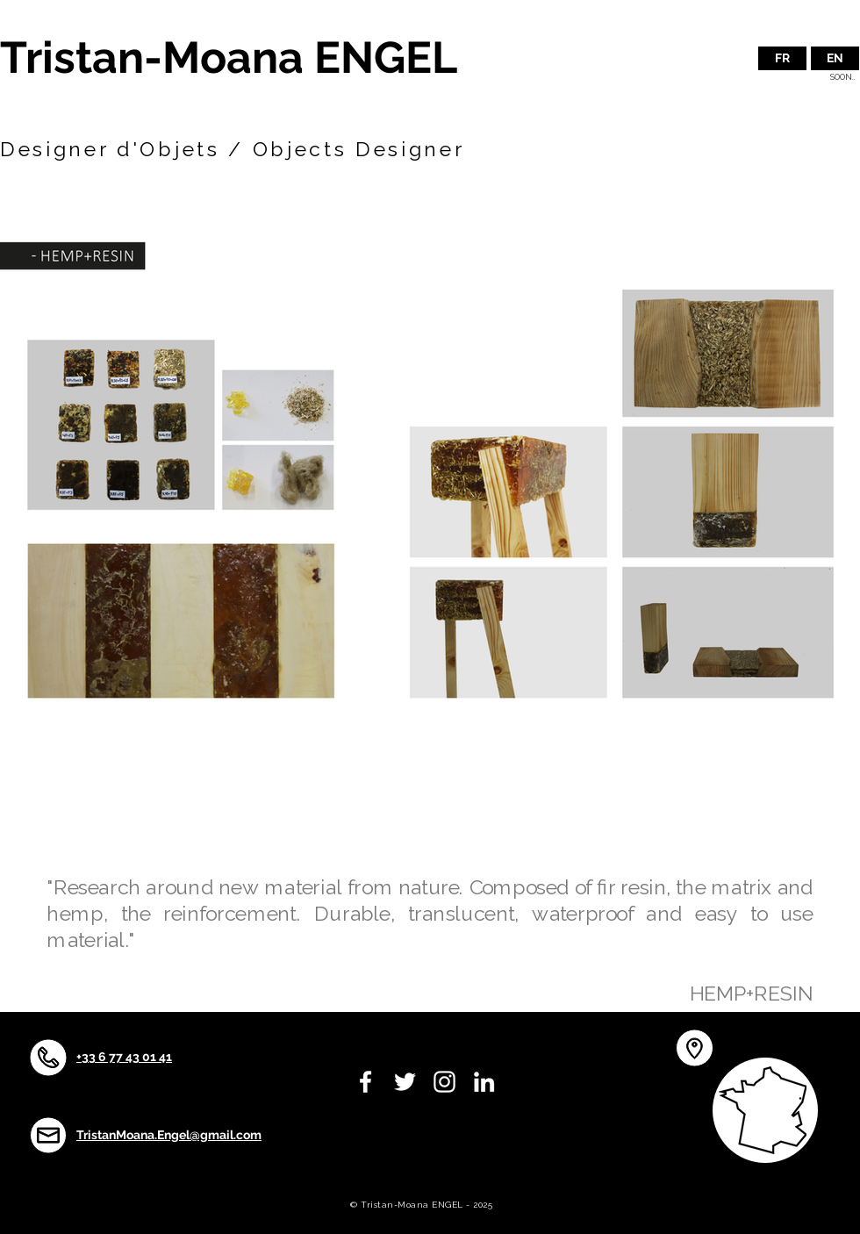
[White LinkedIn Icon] (483, 1081)
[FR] (782, 58)
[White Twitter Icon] (405, 1081)
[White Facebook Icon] (365, 1081)
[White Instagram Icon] (444, 1081)
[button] (835, 58)
